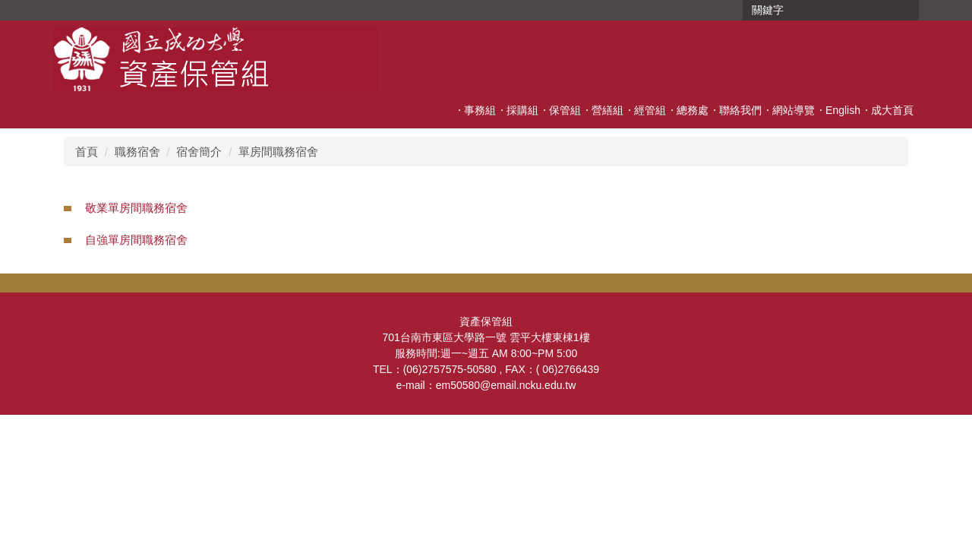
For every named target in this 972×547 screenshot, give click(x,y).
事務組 (480, 110)
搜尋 (906, 10)
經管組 (650, 110)
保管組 (565, 110)
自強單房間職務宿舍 (136, 239)
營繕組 (607, 110)
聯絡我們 (740, 110)
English (842, 110)
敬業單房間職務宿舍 (136, 207)
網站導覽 (793, 110)
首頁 (86, 151)
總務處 (692, 110)
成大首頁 (892, 110)
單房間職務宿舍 (278, 151)
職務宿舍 (137, 151)
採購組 (522, 110)
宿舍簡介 (199, 151)
